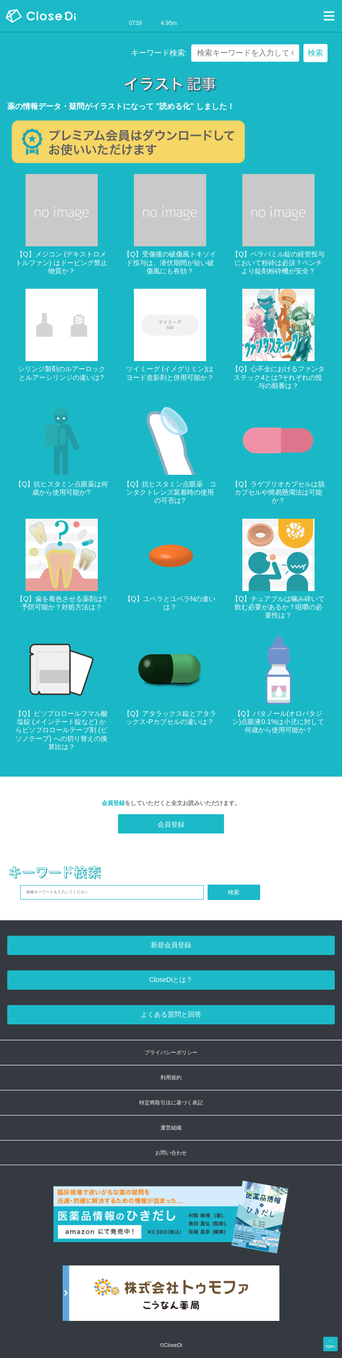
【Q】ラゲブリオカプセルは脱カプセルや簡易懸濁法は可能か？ (278, 492)
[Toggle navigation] (329, 16)
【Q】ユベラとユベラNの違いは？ (170, 603)
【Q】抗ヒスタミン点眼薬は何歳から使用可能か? (61, 488)
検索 (315, 53)
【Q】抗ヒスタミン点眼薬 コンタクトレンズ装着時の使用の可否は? (169, 492)
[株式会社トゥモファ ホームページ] (171, 1298)
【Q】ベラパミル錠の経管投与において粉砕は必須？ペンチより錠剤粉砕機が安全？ (278, 262)
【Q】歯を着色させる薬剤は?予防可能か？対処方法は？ (61, 603)
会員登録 (113, 803)
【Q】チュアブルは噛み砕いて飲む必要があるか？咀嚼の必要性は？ (278, 607)
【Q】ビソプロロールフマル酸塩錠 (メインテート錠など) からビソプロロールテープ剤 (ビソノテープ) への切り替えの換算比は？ (61, 730)
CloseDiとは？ (171, 979)
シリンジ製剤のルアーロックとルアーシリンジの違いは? (61, 373)
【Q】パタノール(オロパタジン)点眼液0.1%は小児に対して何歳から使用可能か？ (278, 722)
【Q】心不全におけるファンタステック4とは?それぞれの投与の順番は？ (278, 377)
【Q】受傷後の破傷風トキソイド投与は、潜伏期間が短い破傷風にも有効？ (169, 262)
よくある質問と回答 (171, 1014)
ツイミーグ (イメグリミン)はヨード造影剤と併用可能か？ (170, 373)
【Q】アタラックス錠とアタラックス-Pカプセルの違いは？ (169, 718)
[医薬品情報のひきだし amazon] (171, 1222)
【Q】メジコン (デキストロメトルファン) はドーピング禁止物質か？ (61, 262)
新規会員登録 (171, 945)
